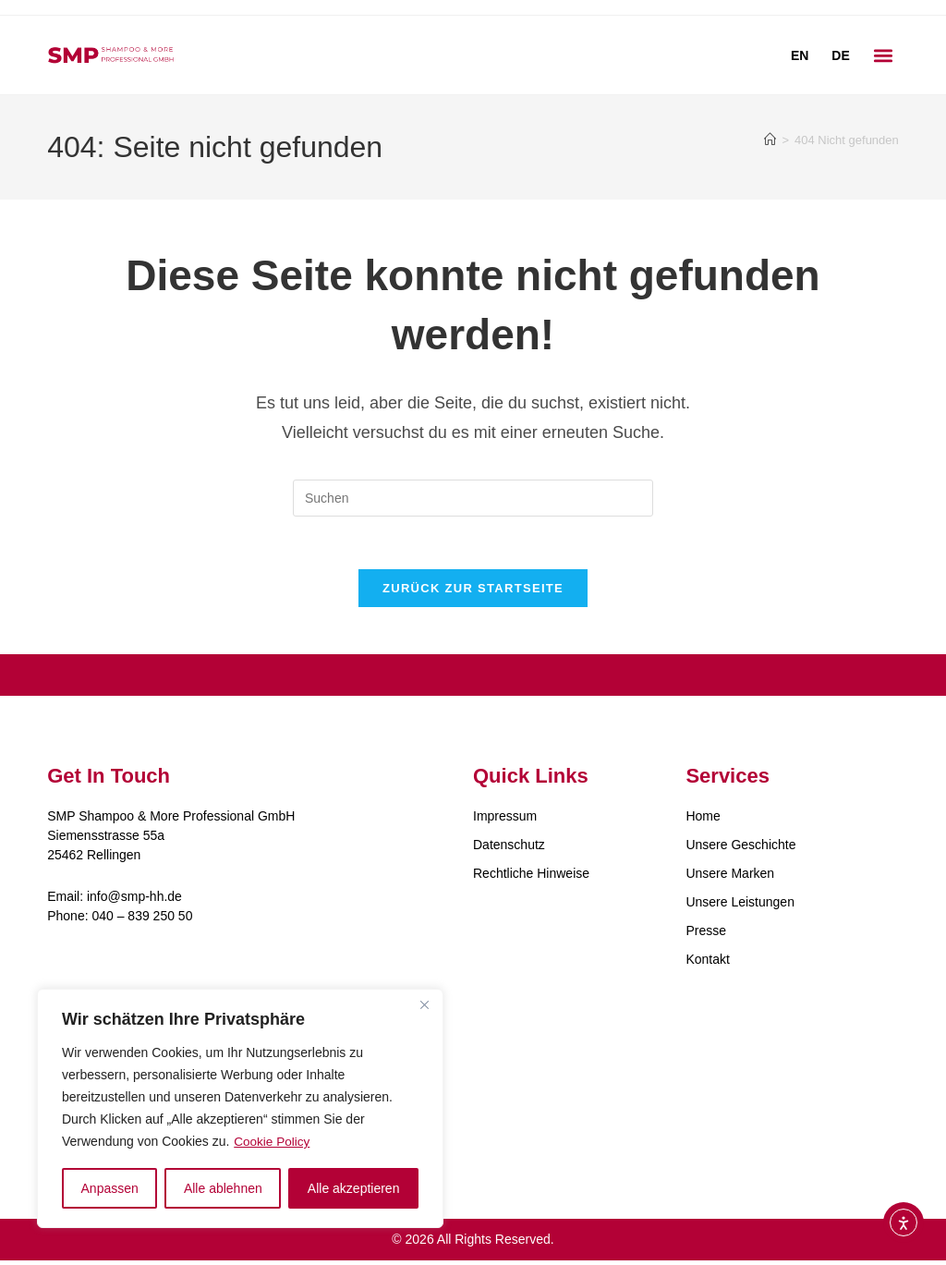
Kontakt (707, 962)
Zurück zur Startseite (473, 592)
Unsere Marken (729, 877)
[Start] (770, 140)
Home (702, 819)
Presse (705, 934)
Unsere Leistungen (739, 905)
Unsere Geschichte (740, 848)
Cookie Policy (273, 1142)
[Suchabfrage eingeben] (473, 498)
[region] (240, 1109)
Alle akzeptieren (354, 1188)
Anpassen (110, 1188)
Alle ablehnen (223, 1188)
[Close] (424, 1005)
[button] (883, 55)
